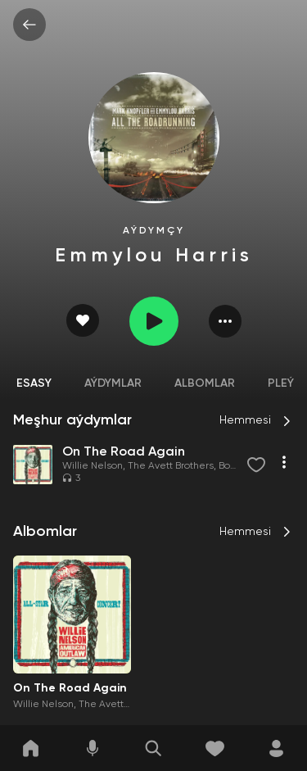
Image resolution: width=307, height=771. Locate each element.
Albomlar (204, 383)
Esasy (34, 383)
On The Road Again (70, 688)
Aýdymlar (113, 383)
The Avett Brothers (171, 466)
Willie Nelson (92, 466)
